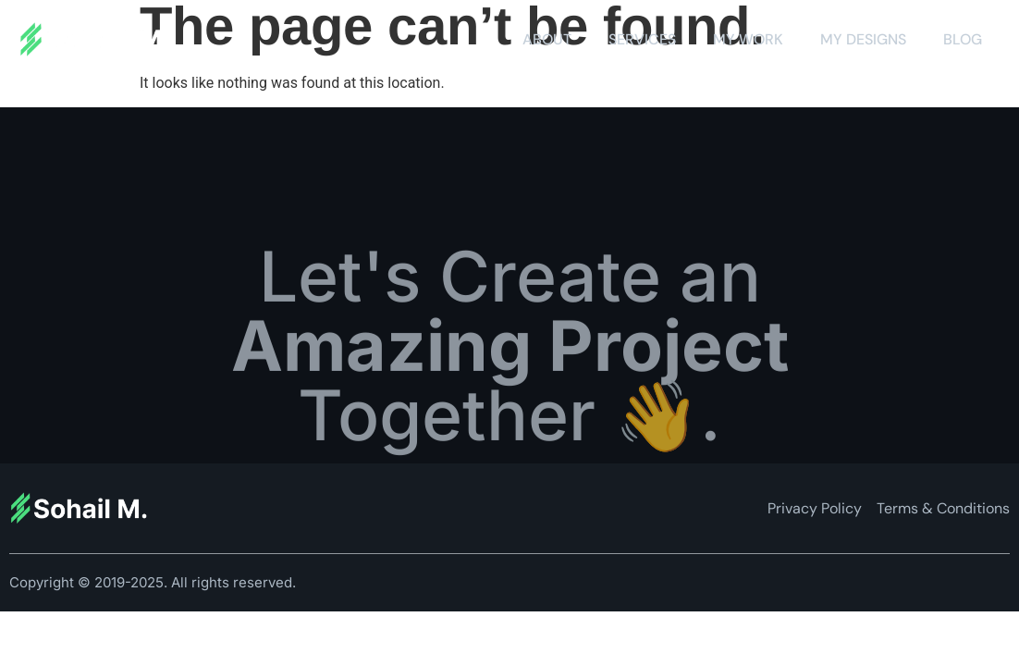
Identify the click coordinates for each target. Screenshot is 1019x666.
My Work (748, 39)
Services (642, 39)
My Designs (863, 39)
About (546, 39)
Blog (962, 39)
